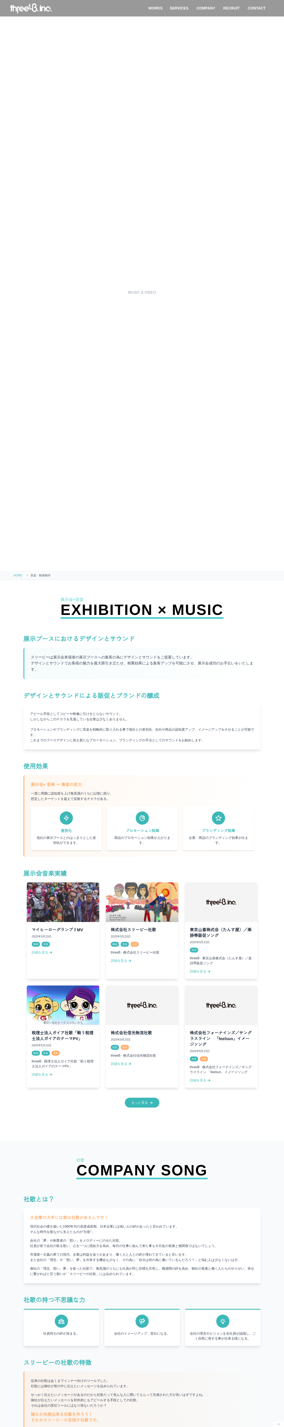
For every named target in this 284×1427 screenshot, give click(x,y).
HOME (18, 575)
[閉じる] (278, 1424)
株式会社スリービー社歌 (133, 930)
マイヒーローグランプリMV (57, 930)
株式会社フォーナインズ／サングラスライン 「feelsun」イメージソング (221, 1039)
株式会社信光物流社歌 (131, 1033)
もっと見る (142, 1102)
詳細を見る (42, 952)
